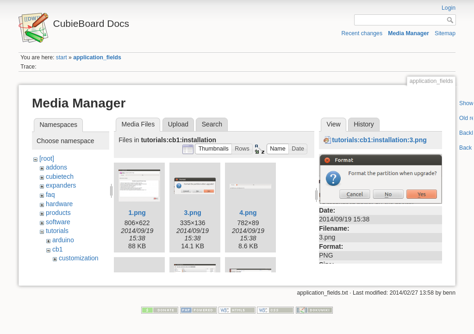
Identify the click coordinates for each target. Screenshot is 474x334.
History (364, 124)
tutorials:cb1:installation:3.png (379, 140)
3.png (192, 212)
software (58, 222)
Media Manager (408, 33)
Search (212, 124)
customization (79, 258)
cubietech (60, 176)
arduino (63, 240)
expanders (61, 185)
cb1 (57, 249)
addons (56, 167)
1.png (137, 212)
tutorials (57, 230)
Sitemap (445, 33)
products (58, 212)
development (77, 267)
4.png (247, 212)
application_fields (97, 57)
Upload (178, 124)
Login (448, 8)
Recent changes (362, 33)
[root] (46, 158)
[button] (213, 149)
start (61, 57)
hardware (59, 204)
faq (50, 194)
